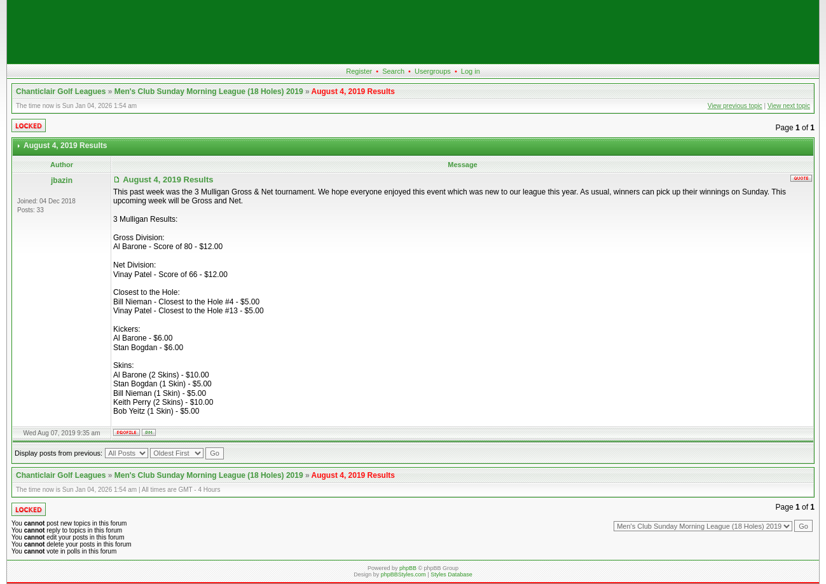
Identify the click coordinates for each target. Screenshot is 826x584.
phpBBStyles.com (403, 574)
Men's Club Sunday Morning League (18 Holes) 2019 (208, 91)
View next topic (788, 105)
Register (359, 71)
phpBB (407, 568)
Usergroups (433, 71)
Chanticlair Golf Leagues (61, 91)
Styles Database (451, 574)
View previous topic (735, 105)
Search (393, 71)
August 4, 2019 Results (353, 91)
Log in (470, 71)
